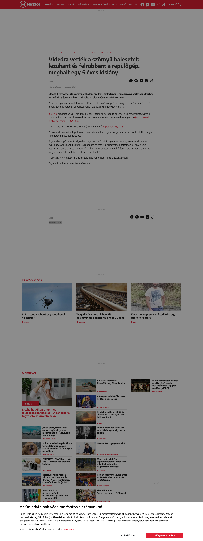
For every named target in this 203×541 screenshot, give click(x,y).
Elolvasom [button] (69, 529)
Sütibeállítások (128, 535)
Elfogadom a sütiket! (165, 535)
